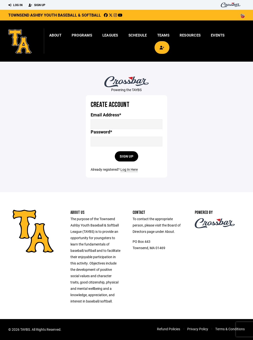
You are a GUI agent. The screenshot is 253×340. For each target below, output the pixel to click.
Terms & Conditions (230, 329)
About (55, 35)
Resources (190, 35)
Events (218, 35)
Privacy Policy (197, 329)
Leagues (110, 35)
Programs (82, 35)
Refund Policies (168, 329)
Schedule (137, 35)
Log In (15, 5)
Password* (101, 132)
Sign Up (37, 5)
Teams (163, 35)
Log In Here (129, 169)
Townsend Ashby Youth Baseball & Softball (54, 15)
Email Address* (106, 115)
